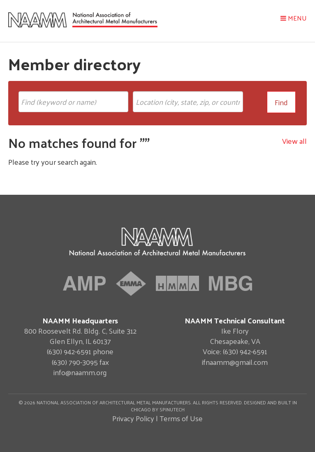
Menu (293, 18)
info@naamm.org (80, 372)
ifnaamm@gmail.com (235, 362)
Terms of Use (181, 418)
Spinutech (172, 409)
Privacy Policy (133, 418)
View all (294, 141)
